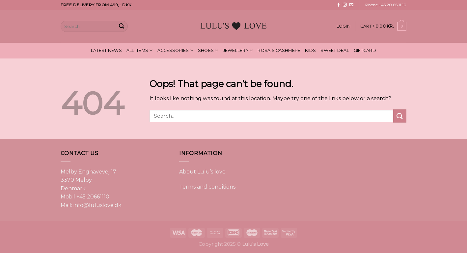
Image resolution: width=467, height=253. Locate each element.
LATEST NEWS (106, 50)
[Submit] (121, 26)
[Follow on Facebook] (339, 5)
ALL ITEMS (139, 50)
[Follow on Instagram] (345, 5)
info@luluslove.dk (97, 205)
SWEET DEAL (334, 50)
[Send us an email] (351, 5)
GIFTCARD (365, 50)
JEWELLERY (238, 50)
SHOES (208, 50)
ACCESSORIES (175, 50)
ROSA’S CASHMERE (279, 50)
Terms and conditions (207, 187)
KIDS (310, 50)
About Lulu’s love (202, 172)
